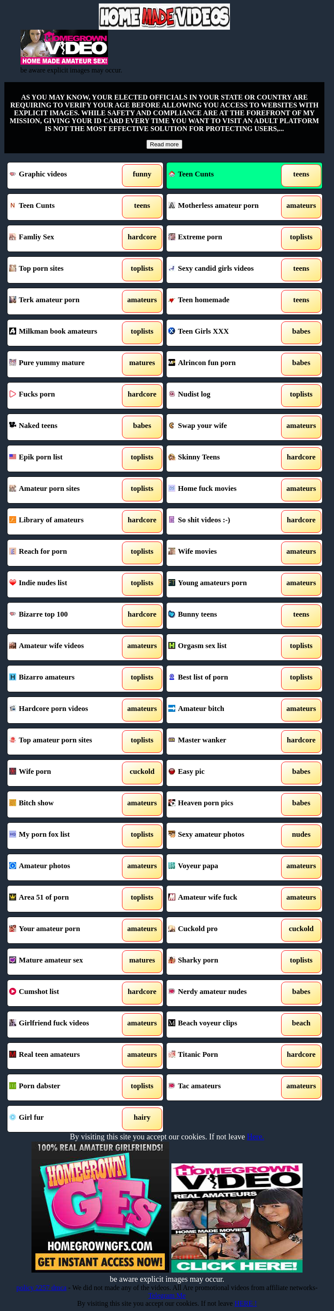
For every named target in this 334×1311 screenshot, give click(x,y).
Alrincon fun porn (224, 364)
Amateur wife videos (65, 647)
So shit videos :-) (224, 521)
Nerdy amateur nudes (224, 993)
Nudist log (224, 395)
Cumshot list (65, 993)
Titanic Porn (224, 1056)
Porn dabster (65, 1087)
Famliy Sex (65, 238)
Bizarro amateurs (65, 678)
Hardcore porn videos (65, 710)
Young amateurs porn (224, 584)
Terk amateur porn (65, 301)
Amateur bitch (224, 710)
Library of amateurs (65, 521)
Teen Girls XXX (224, 332)
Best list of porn (224, 678)
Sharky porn (224, 961)
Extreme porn (224, 238)
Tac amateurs (224, 1087)
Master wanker (224, 741)
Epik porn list (65, 458)
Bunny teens (224, 615)
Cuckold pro (224, 930)
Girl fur (65, 1118)
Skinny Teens (224, 458)
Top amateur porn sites (65, 741)
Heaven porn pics (224, 804)
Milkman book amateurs (65, 332)
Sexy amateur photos (224, 836)
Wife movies (224, 553)
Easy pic (224, 773)
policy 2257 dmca (41, 1287)
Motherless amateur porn (224, 207)
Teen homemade (224, 301)
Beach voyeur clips (224, 1024)
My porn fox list (65, 836)
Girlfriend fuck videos (65, 1024)
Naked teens (65, 427)
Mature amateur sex (65, 961)
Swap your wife (224, 427)
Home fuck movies (224, 490)
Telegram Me (167, 1295)
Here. (255, 1136)
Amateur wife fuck (224, 898)
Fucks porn (65, 395)
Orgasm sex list (224, 647)
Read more (164, 144)
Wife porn (65, 773)
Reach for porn (65, 553)
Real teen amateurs (65, 1056)
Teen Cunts (191, 174)
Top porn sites (65, 270)
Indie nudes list (65, 584)
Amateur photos (65, 867)
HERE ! (245, 1303)
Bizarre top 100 (65, 615)
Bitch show (65, 804)
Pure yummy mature (65, 364)
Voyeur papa (224, 867)
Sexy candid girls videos (224, 270)
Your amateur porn (65, 930)
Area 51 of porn (65, 898)
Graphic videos (65, 175)
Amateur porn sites (65, 490)
